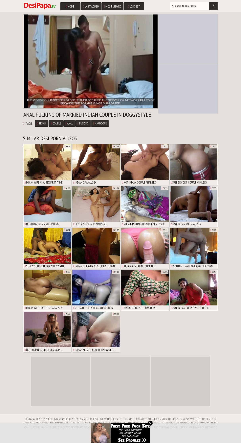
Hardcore (100, 123)
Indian (41, 123)
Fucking (82, 123)
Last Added (91, 6)
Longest (134, 6)
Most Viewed (112, 6)
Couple (56, 123)
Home (70, 6)
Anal (69, 123)
